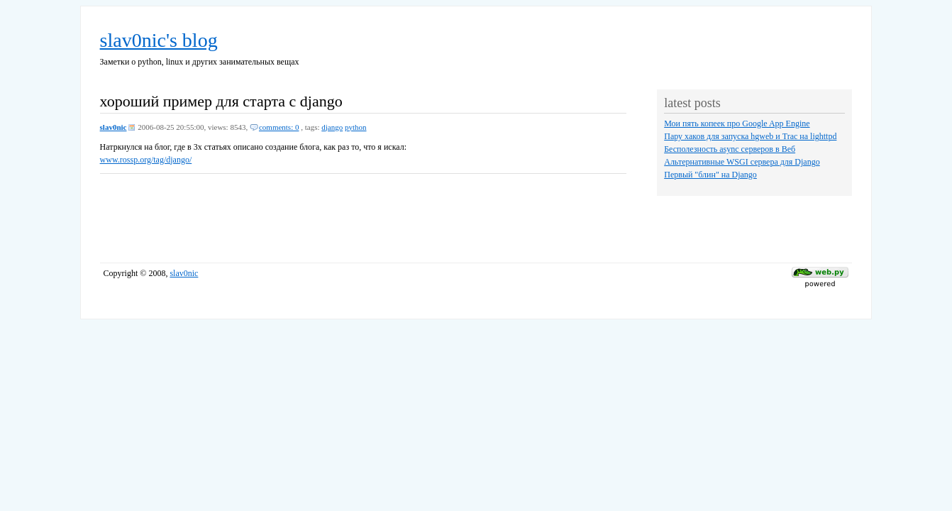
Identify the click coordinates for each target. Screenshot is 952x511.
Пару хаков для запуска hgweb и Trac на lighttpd (750, 136)
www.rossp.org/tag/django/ (146, 160)
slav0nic (113, 127)
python (356, 127)
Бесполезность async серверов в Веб (729, 149)
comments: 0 (279, 127)
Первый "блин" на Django (710, 175)
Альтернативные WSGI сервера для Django (741, 162)
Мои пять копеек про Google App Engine (736, 123)
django (332, 127)
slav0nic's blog (159, 40)
